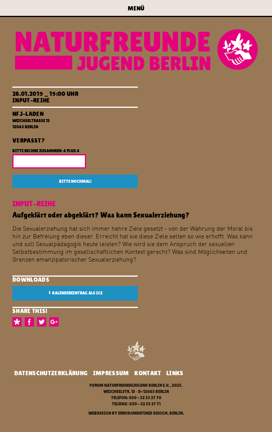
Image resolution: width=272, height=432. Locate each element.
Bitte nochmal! (75, 181)
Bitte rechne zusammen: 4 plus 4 (45, 150)
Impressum (111, 373)
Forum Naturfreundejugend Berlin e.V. (130, 385)
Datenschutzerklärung (51, 373)
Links (175, 373)
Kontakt (147, 373)
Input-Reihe (31, 100)
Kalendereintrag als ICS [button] (75, 293)
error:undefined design (142, 413)
